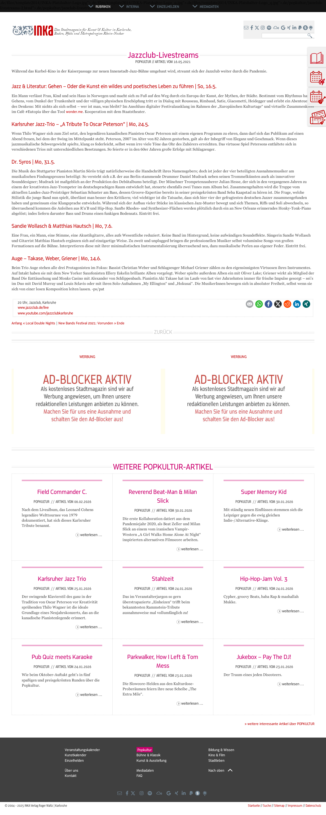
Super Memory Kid (263, 491)
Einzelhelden (74, 760)
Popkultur (42, 501)
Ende (120, 323)
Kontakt (70, 775)
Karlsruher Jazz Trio (62, 578)
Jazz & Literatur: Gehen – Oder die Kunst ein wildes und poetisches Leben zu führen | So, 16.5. (114, 86)
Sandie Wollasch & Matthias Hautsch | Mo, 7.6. (62, 226)
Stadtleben (216, 760)
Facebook (268, 304)
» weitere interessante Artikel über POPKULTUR (279, 723)
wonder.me (74, 111)
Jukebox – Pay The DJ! (264, 656)
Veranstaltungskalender (82, 750)
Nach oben (216, 770)
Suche (267, 805)
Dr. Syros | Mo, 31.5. (33, 161)
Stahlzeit (163, 578)
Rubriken (103, 6)
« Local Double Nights (39, 323)
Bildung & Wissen (221, 750)
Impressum (295, 805)
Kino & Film (216, 755)
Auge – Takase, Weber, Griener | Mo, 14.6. (56, 258)
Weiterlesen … (91, 534)
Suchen (311, 36)
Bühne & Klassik (148, 755)
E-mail (249, 304)
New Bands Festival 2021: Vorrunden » (87, 323)
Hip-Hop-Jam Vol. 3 (263, 578)
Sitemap (279, 805)
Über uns (71, 770)
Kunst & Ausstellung (152, 760)
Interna (132, 6)
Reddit (287, 304)
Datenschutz (313, 805)
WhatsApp (259, 304)
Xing (306, 304)
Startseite (254, 805)
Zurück (163, 332)
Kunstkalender (75, 755)
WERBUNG (87, 356)
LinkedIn (297, 304)
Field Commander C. (62, 491)
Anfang (17, 323)
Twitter (278, 304)
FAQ (139, 775)
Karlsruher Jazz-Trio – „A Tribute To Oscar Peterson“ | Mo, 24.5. (80, 124)
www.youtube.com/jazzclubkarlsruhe (45, 313)
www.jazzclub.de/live (33, 307)
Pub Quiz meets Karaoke (62, 656)
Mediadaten (145, 770)
